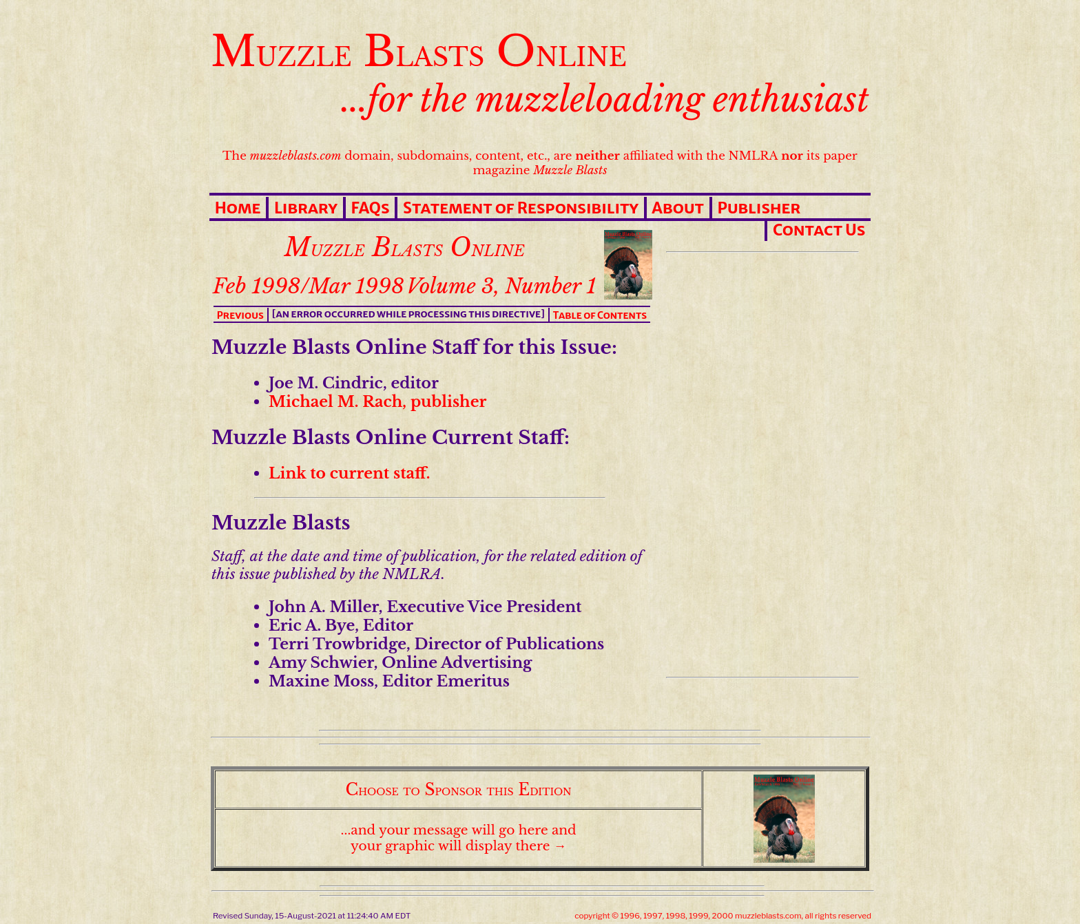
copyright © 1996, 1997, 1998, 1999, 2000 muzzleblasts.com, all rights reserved (722, 916)
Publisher (758, 208)
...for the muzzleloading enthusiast (605, 99)
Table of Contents (600, 315)
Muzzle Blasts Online (419, 51)
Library (306, 208)
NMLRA (753, 156)
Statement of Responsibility (520, 208)
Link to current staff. (349, 473)
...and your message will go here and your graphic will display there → (459, 838)
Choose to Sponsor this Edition (459, 789)
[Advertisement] (759, 464)
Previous (240, 315)
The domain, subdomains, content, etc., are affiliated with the (475, 156)
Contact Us (819, 230)
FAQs (370, 208)
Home (238, 208)
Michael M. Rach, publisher (377, 401)
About (678, 208)
